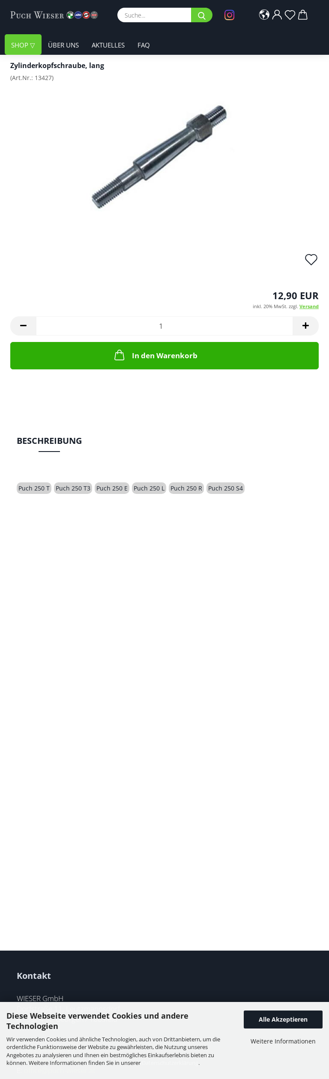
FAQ (144, 45)
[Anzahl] (164, 326)
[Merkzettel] (290, 15)
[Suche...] (201, 15)
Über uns (63, 45)
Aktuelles (108, 45)
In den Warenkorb (155, 355)
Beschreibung (49, 440)
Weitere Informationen (283, 1041)
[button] (264, 15)
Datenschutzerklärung (170, 1063)
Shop (20, 45)
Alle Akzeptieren (283, 1019)
